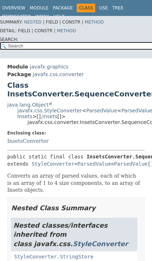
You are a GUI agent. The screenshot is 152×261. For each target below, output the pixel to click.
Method (94, 22)
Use (103, 8)
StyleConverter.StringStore (53, 257)
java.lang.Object (27, 105)
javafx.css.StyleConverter (49, 110)
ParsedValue (101, 110)
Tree (117, 8)
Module (39, 8)
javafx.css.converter (58, 74)
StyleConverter (52, 164)
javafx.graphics (49, 67)
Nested (32, 22)
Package (63, 8)
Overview (13, 8)
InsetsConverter (27, 141)
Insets (25, 116)
